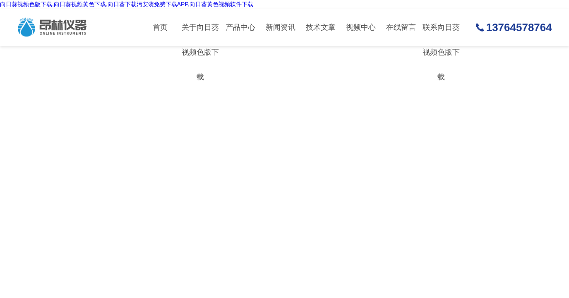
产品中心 (240, 27)
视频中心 (361, 27)
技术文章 (321, 27)
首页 (160, 27)
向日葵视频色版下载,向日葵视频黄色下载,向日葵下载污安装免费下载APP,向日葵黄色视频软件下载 (126, 4)
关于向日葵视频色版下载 (200, 34)
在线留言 (401, 27)
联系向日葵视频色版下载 (441, 34)
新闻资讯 (280, 27)
